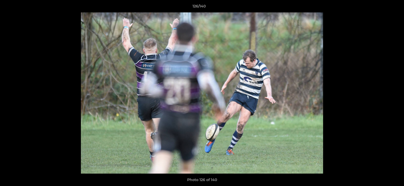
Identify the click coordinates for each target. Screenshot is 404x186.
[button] (382, 7)
